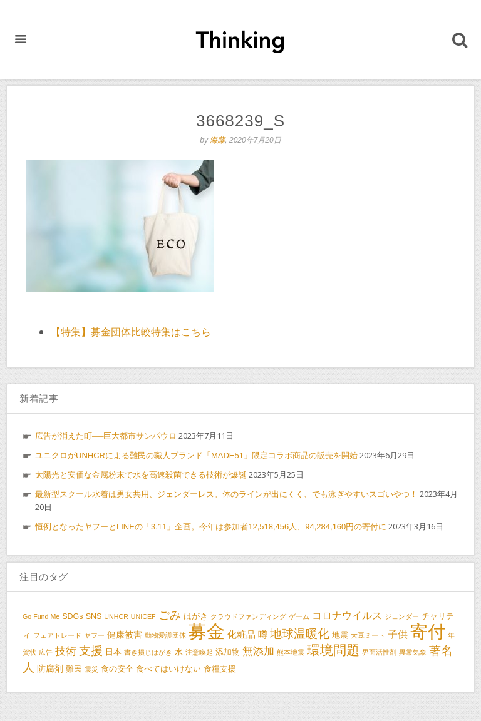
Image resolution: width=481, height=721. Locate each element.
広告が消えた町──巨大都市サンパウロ (106, 436)
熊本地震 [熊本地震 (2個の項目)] (290, 652)
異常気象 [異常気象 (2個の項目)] (413, 652)
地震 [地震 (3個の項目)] (340, 635)
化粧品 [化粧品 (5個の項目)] (241, 634)
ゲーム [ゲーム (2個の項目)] (299, 616)
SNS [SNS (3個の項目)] (94, 616)
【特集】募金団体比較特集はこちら (131, 332)
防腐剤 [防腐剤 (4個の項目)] (50, 668)
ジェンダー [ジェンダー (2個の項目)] (402, 616)
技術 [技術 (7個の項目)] (65, 651)
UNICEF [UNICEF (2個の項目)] (143, 616)
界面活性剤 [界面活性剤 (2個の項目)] (379, 652)
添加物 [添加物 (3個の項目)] (227, 652)
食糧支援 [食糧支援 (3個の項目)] (220, 669)
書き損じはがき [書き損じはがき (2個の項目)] (148, 652)
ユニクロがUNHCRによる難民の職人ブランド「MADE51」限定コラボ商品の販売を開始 (196, 455)
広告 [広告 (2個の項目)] (46, 652)
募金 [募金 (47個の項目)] (207, 631)
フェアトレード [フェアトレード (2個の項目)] (57, 635)
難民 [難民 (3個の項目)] (74, 669)
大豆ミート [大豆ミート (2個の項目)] (368, 635)
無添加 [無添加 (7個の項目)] (258, 651)
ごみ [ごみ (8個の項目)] (169, 615)
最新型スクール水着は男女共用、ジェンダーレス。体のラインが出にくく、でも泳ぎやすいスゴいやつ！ (226, 494)
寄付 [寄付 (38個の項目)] (427, 632)
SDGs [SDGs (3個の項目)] (72, 616)
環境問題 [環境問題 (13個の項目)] (333, 650)
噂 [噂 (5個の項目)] (262, 634)
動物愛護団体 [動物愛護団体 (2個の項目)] (165, 635)
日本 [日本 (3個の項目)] (113, 652)
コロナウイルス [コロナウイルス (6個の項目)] (347, 615)
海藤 (217, 140)
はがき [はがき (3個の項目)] (196, 616)
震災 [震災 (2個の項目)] (91, 669)
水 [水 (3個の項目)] (179, 652)
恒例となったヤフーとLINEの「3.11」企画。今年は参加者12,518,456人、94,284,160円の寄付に (210, 526)
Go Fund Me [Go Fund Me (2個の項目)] (41, 616)
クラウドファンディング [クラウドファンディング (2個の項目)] (248, 616)
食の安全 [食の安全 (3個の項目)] (117, 669)
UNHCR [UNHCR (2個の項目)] (116, 616)
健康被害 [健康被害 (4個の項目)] (124, 635)
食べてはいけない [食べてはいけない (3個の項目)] (168, 669)
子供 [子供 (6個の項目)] (398, 634)
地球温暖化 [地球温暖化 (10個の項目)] (299, 633)
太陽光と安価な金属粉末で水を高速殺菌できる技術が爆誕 (141, 474)
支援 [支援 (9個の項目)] (91, 650)
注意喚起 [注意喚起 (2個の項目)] (199, 652)
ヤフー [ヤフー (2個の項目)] (94, 635)
